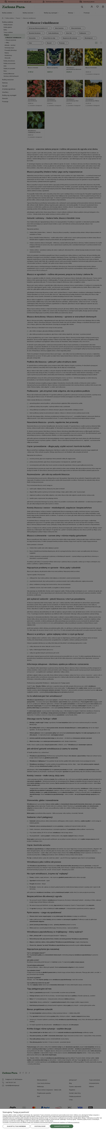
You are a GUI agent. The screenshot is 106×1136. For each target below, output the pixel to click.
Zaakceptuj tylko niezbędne (16, 1126)
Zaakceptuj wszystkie (61, 1126)
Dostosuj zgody (40, 1126)
